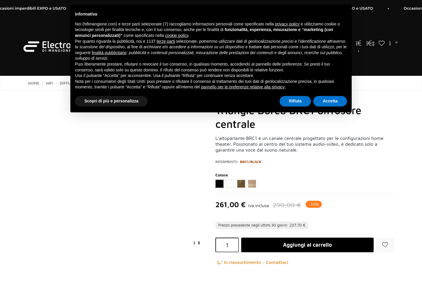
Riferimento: (227, 161)
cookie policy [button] (176, 35)
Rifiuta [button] (295, 101)
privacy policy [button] (287, 24)
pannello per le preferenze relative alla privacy (243, 87)
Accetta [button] (330, 101)
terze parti (166, 41)
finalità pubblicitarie (109, 52)
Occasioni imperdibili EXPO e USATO (37, 8)
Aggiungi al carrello (307, 245)
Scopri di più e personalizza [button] (111, 101)
